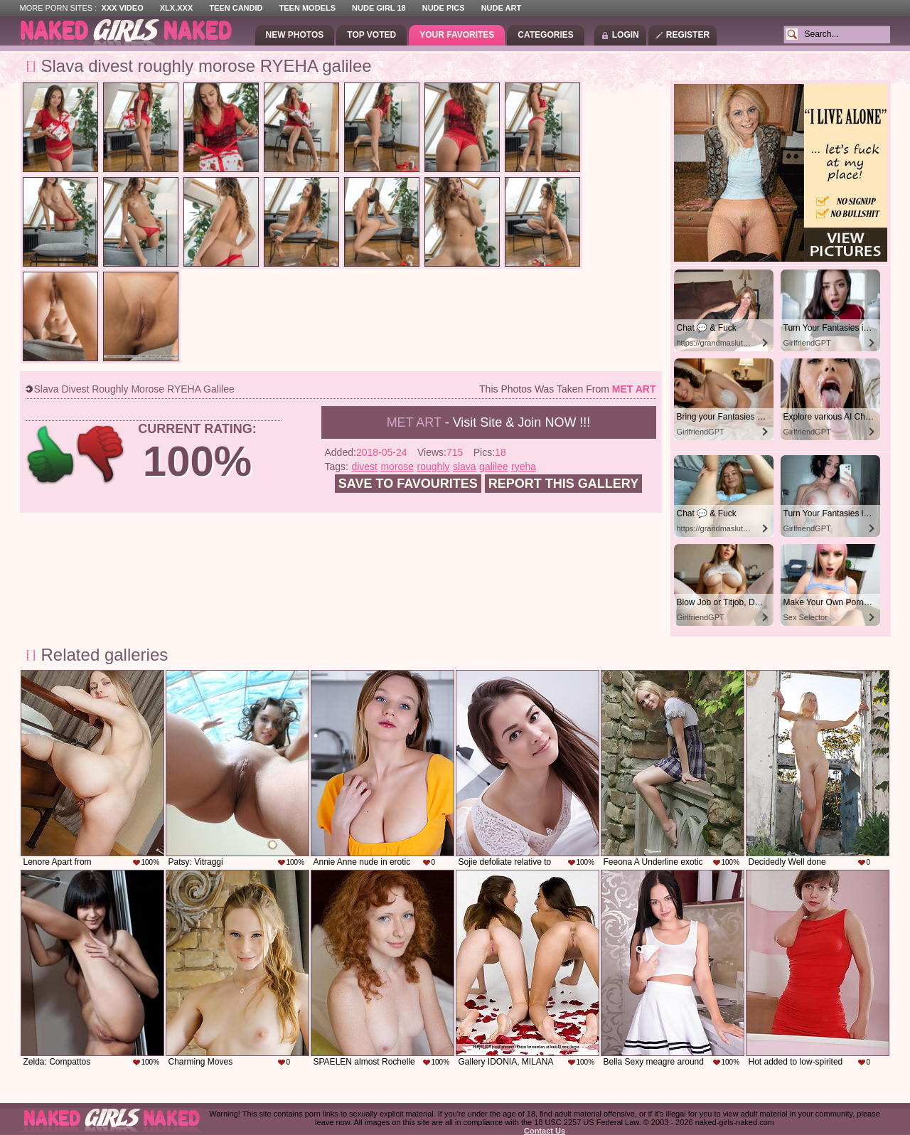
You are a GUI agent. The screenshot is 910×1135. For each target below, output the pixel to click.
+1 (51, 455)
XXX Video (122, 8)
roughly (433, 466)
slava (464, 466)
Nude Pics (443, 8)
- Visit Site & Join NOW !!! (489, 422)
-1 (101, 455)
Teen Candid (235, 8)
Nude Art (501, 8)
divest (364, 466)
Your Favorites (456, 35)
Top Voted (371, 35)
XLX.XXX (176, 8)
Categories (545, 35)
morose (397, 466)
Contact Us (544, 1130)
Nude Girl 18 (379, 8)
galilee (493, 466)
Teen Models (307, 8)
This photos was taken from (567, 389)
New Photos (295, 35)
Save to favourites (408, 483)
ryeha (523, 466)
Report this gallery (563, 483)
